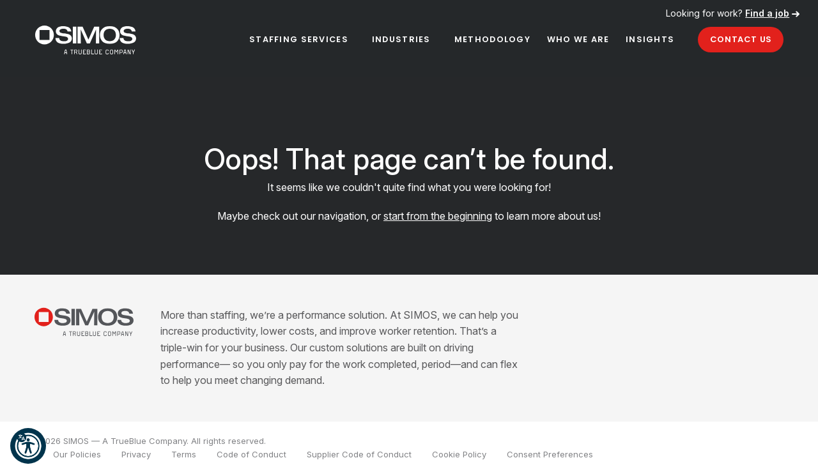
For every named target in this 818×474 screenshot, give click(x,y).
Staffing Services (298, 39)
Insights (650, 39)
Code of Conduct (251, 454)
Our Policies (77, 454)
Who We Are (578, 39)
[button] (28, 446)
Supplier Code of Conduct (359, 454)
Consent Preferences (550, 454)
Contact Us (741, 39)
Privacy (136, 454)
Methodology (492, 39)
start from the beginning (437, 216)
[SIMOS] (86, 40)
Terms (183, 454)
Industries (401, 39)
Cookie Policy (459, 454)
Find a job (767, 13)
